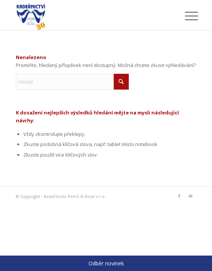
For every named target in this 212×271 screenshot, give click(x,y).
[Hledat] (72, 82)
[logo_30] (88, 15)
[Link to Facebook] (179, 196)
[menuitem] (185, 16)
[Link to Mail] (190, 196)
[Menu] (185, 16)
